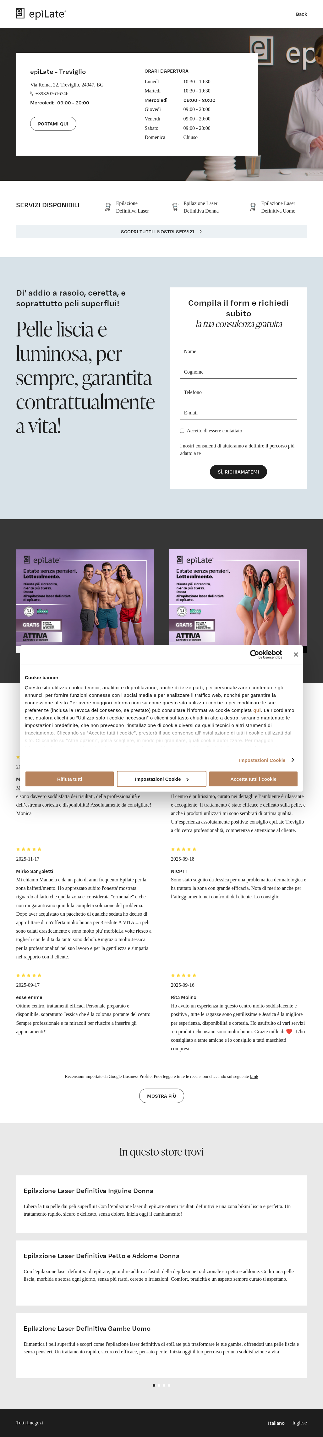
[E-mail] (238, 413)
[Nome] (238, 351)
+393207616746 (49, 93)
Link (254, 1076)
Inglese (299, 1422)
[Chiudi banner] (296, 654)
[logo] (41, 14)
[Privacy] (182, 431)
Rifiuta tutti (69, 779)
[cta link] (85, 601)
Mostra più (161, 1096)
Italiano (276, 1423)
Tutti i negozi (29, 1422)
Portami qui (53, 123)
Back (301, 14)
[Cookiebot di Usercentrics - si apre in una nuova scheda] (254, 654)
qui (257, 710)
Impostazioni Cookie (262, 760)
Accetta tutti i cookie (253, 779)
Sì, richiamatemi (238, 472)
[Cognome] (238, 372)
